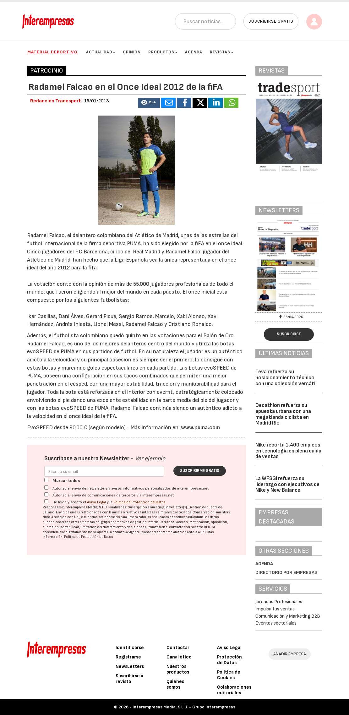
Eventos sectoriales (276, 623)
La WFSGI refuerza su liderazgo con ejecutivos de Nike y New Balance (287, 484)
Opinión (132, 52)
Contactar (177, 648)
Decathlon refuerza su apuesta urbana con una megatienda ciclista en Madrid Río (283, 414)
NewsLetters (130, 666)
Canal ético (179, 657)
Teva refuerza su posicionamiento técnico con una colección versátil (286, 378)
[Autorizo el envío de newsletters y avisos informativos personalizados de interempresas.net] (46, 487)
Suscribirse (289, 334)
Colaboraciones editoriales (234, 690)
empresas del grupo (95, 522)
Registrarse (128, 657)
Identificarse (130, 648)
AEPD (202, 532)
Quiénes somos (175, 684)
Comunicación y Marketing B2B (287, 616)
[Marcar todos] (46, 480)
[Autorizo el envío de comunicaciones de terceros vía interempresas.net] (46, 494)
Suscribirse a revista (129, 679)
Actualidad (100, 52)
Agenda (193, 52)
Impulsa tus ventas (275, 609)
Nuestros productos (177, 669)
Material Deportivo (52, 52)
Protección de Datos (229, 660)
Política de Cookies (228, 675)
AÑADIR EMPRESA (289, 654)
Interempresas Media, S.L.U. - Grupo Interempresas (184, 707)
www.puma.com (200, 427)
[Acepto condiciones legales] (46, 501)
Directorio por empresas (286, 573)
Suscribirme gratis (199, 470)
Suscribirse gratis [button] (270, 21)
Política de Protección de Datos (139, 502)
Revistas (221, 52)
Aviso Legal (96, 502)
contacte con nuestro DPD (189, 527)
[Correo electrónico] (104, 471)
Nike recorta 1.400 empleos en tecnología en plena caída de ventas (288, 451)
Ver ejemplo (150, 458)
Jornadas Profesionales (278, 602)
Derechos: (168, 522)
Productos (162, 52)
